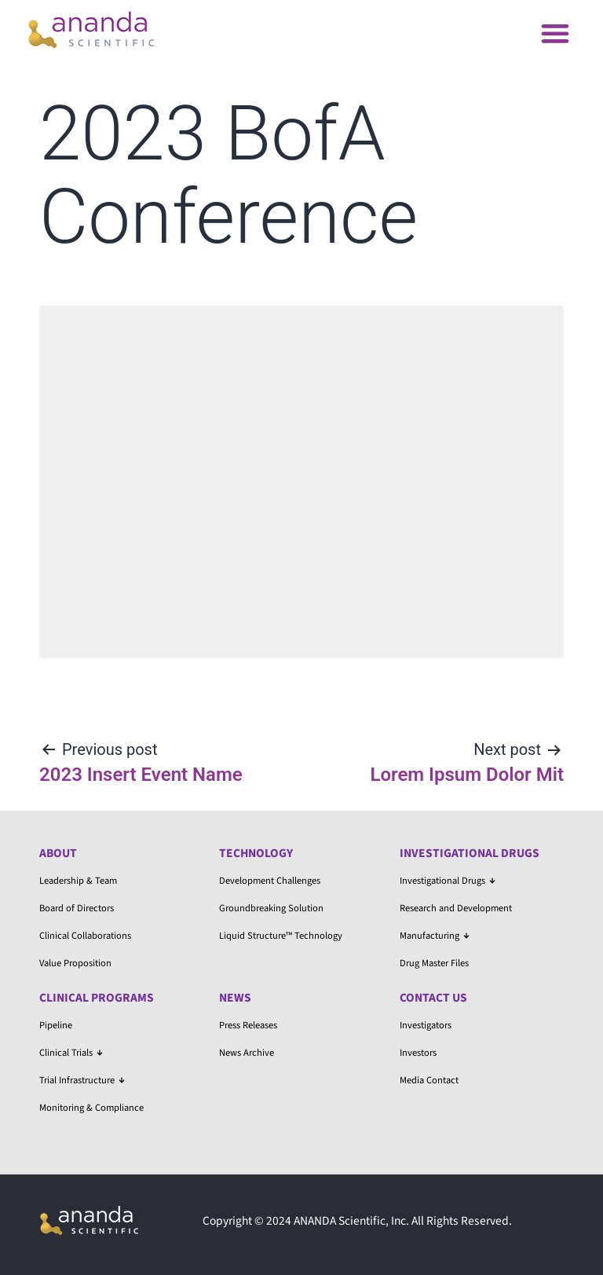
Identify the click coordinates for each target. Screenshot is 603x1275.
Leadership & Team (78, 881)
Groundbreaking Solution (271, 908)
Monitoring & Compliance (91, 1108)
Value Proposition (75, 963)
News (235, 998)
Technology (256, 853)
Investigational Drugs (469, 853)
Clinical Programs (96, 998)
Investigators (425, 1025)
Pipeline (55, 1025)
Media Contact (429, 1080)
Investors (418, 1053)
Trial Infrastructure (82, 1080)
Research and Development (456, 908)
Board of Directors (76, 908)
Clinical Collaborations (85, 936)
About (58, 853)
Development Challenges (269, 881)
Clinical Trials (71, 1053)
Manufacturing (435, 935)
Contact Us (433, 998)
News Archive (246, 1053)
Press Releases (248, 1025)
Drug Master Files (434, 963)
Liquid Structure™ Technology (280, 936)
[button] (554, 32)
